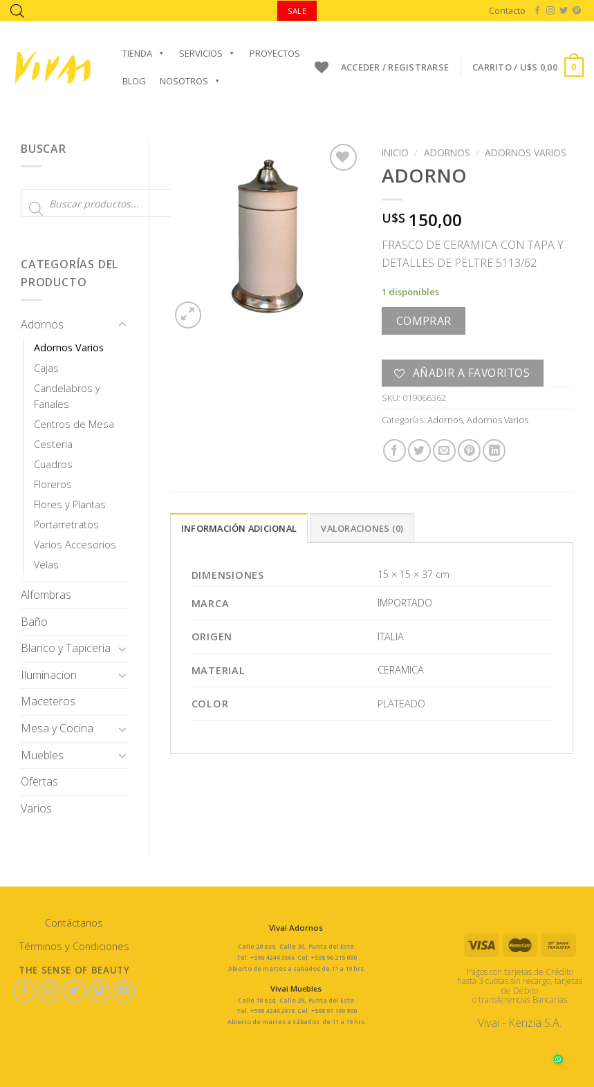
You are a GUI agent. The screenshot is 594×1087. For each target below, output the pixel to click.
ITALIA (391, 636)
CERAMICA (401, 669)
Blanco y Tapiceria (66, 648)
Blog (134, 81)
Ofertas (39, 781)
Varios (36, 808)
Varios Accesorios (75, 544)
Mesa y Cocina (57, 728)
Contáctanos (74, 922)
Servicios (207, 53)
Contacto (507, 10)
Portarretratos (66, 524)
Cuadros (53, 464)
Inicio (395, 152)
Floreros (53, 484)
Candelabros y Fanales (67, 396)
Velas (46, 564)
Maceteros (48, 701)
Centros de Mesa (74, 424)
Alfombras (46, 594)
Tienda (143, 53)
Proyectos (275, 53)
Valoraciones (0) (362, 528)
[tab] (239, 527)
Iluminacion (49, 674)
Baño (34, 621)
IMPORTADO (405, 602)
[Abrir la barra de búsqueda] (17, 10)
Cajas (46, 368)
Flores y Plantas (70, 504)
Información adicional (239, 528)
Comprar (424, 320)
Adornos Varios (69, 347)
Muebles (42, 755)
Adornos (42, 324)
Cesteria (53, 444)
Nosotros (190, 81)
